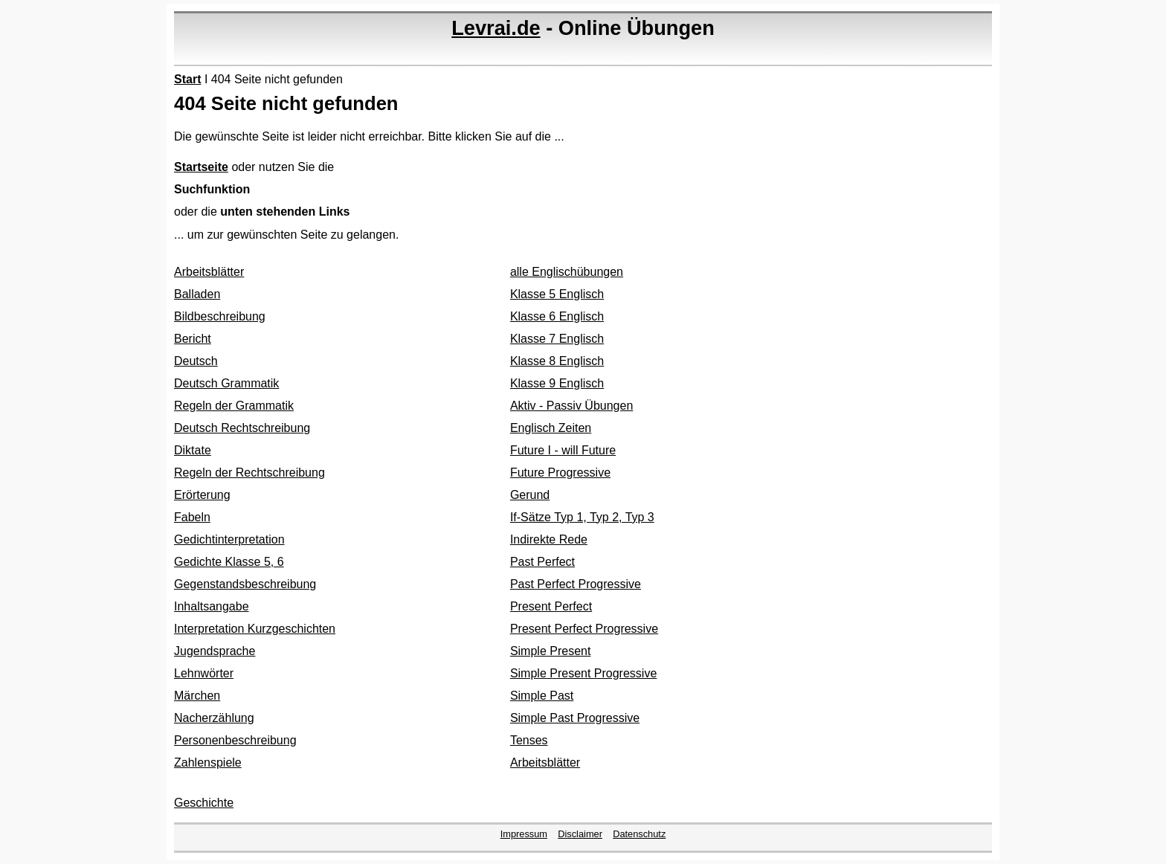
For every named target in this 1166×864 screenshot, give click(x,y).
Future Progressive (560, 472)
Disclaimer (580, 833)
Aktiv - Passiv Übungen (571, 405)
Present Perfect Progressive (584, 628)
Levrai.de (495, 27)
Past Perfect (542, 561)
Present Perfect (551, 606)
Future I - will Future (563, 450)
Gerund (530, 495)
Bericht (192, 338)
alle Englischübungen (566, 271)
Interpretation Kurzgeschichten (254, 628)
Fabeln (192, 517)
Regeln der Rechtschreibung (249, 472)
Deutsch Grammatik (226, 383)
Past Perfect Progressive (575, 584)
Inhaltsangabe (211, 606)
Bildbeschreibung (219, 316)
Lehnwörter (203, 673)
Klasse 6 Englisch (557, 316)
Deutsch (196, 361)
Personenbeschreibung (235, 740)
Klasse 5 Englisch (557, 294)
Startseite (201, 167)
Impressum (523, 833)
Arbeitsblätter (209, 271)
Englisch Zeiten (550, 428)
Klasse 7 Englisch (557, 338)
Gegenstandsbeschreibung (245, 584)
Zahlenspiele (208, 762)
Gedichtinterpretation (229, 539)
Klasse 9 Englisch (557, 383)
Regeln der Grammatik (234, 405)
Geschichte (203, 802)
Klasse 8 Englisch (557, 361)
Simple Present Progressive (583, 673)
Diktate (192, 450)
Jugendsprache (214, 651)
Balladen (197, 294)
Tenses (529, 740)
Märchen (197, 695)
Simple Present (550, 651)
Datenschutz (639, 833)
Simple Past (541, 695)
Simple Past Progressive (575, 718)
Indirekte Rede (548, 539)
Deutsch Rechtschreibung (242, 428)
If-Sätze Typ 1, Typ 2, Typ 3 (582, 517)
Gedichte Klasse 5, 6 (229, 561)
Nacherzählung (214, 718)
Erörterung (202, 495)
